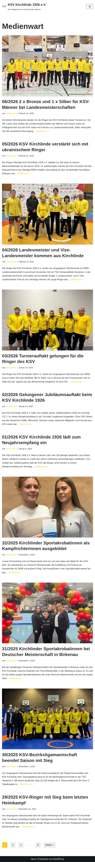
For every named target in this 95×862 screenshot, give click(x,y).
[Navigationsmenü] (90, 6)
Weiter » (49, 845)
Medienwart (11, 113)
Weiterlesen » (42, 131)
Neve (33, 859)
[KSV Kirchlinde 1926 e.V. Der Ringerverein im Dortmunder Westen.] (24, 6)
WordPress (58, 859)
